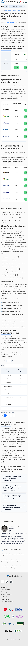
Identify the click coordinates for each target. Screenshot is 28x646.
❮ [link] (2, 415)
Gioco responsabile (6, 592)
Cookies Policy (5, 597)
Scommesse (8, 10)
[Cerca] (23, 2)
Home (2, 10)
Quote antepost (9, 6)
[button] (8, 371)
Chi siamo (4, 587)
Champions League (16, 10)
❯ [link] (13, 415)
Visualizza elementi (8, 361)
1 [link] (5, 415)
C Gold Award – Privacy (7, 601)
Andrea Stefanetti (10, 22)
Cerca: (2, 365)
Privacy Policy (5, 599)
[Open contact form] (20, 2)
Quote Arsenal (18, 6)
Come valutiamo (5, 589)
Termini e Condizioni (6, 594)
